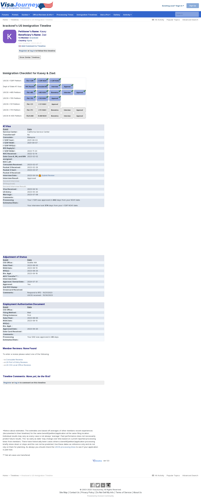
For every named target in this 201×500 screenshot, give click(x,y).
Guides (26, 15)
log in (32, 51)
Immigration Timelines (87, 15)
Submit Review (48, 175)
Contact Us (74, 492)
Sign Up (192, 5)
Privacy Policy (87, 492)
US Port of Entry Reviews (17, 362)
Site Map (63, 492)
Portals (15, 15)
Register (23, 51)
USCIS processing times (65, 447)
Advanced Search (190, 20)
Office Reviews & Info (43, 15)
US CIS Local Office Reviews (18, 365)
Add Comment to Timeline (33, 46)
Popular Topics (173, 20)
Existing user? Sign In (173, 6)
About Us (137, 492)
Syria (29, 40)
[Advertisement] (53, 232)
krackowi (34, 38)
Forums (5, 15)
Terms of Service (123, 492)
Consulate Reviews (14, 359)
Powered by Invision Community (100, 496)
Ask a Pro (105, 15)
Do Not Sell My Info (105, 492)
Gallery (116, 15)
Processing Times (65, 15)
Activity (127, 15)
